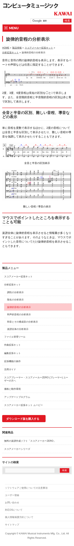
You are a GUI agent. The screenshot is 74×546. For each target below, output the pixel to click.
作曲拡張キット (12, 345)
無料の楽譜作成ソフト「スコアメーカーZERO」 (30, 441)
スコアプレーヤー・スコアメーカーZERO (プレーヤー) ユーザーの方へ (36, 379)
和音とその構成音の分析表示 (22, 321)
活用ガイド (10, 369)
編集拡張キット (12, 353)
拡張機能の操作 (12, 361)
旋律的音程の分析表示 (19, 307)
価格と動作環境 (12, 389)
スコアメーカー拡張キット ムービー (23, 405)
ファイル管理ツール (14, 336)
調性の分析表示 (15, 292)
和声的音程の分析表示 (19, 314)
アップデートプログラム (17, 397)
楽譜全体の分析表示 (17, 329)
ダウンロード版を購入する (22, 418)
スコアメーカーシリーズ (17, 449)
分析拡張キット (12, 284)
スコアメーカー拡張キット (18, 276)
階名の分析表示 (15, 299)
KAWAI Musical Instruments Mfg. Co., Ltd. (42, 533)
